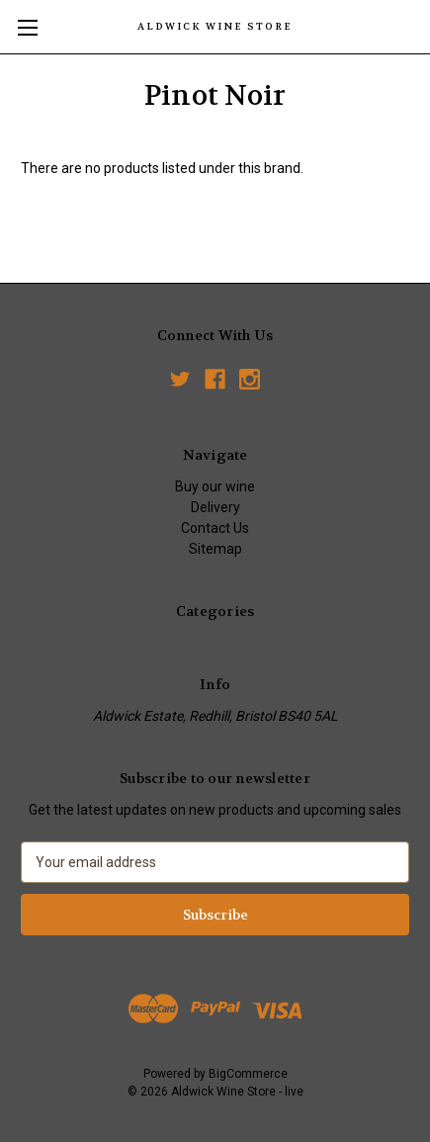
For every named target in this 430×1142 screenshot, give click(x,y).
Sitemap (215, 549)
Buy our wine (215, 486)
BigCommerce (248, 1074)
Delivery (215, 507)
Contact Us (215, 528)
